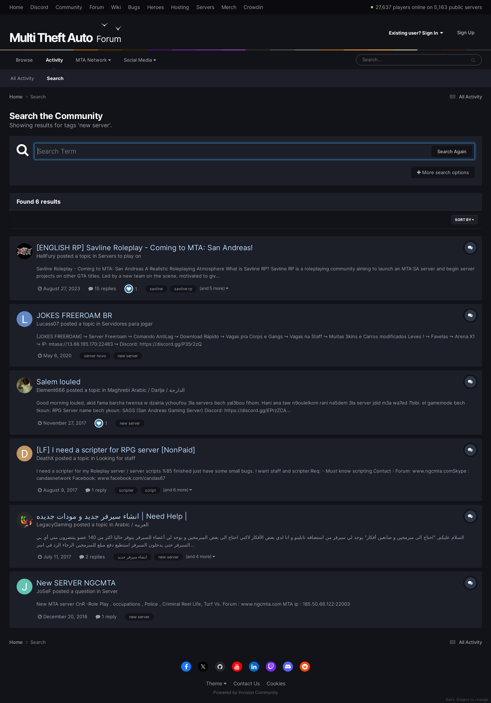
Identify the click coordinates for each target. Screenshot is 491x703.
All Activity (22, 78)
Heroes (155, 7)
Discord (39, 7)
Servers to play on (119, 256)
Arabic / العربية (132, 524)
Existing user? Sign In (416, 33)
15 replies (102, 288)
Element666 (50, 390)
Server (110, 591)
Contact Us (246, 683)
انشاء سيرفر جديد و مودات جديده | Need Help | (111, 516)
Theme (216, 683)
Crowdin (253, 7)
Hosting (180, 7)
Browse (24, 60)
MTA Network (93, 60)
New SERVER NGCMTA (76, 583)
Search (55, 78)
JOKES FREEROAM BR (74, 315)
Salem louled (58, 381)
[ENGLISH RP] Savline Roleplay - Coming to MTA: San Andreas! (144, 247)
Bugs (134, 7)
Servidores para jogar (127, 323)
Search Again (451, 151)
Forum (96, 7)
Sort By (464, 219)
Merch (229, 7)
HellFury (46, 256)
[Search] (391, 60)
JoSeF (43, 591)
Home (16, 7)
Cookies (276, 683)
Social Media (140, 60)
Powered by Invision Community (245, 692)
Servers (205, 7)
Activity (54, 63)
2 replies (92, 557)
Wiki (116, 7)
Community (69, 7)
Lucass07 (47, 323)
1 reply (96, 490)
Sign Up (465, 32)
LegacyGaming (54, 524)
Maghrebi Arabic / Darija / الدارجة (146, 390)
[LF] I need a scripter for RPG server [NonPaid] (115, 450)
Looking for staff (115, 458)
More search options (443, 172)
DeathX (45, 458)
